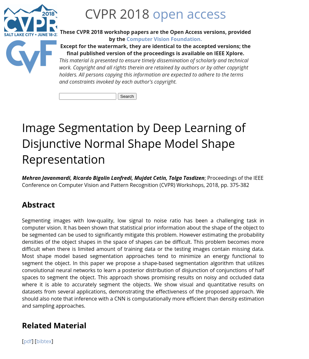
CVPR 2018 (117, 14)
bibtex (44, 341)
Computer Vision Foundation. (164, 39)
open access (189, 14)
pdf (28, 341)
